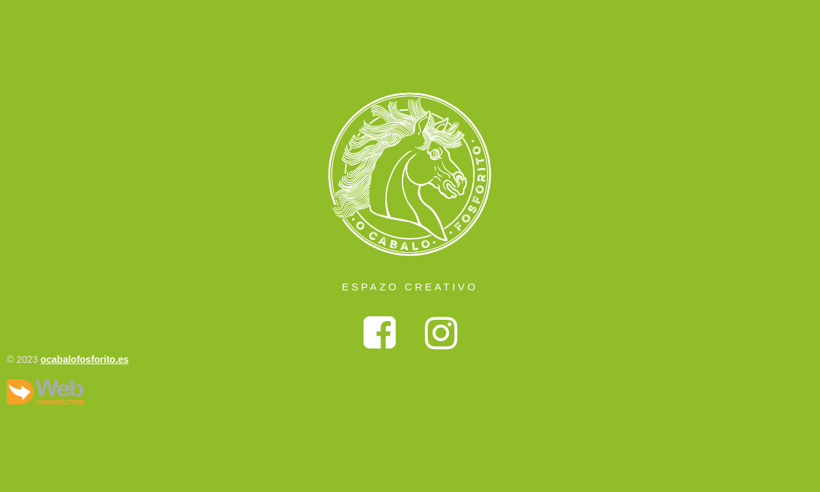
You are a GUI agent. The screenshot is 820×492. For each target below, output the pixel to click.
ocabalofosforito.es (84, 359)
